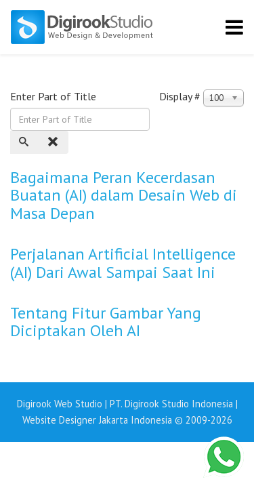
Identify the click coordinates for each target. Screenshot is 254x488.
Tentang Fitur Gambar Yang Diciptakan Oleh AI (105, 321)
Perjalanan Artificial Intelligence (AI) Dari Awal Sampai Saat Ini (123, 262)
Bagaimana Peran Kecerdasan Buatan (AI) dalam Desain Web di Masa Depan (123, 195)
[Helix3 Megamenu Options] (234, 27)
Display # (179, 96)
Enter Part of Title (54, 96)
